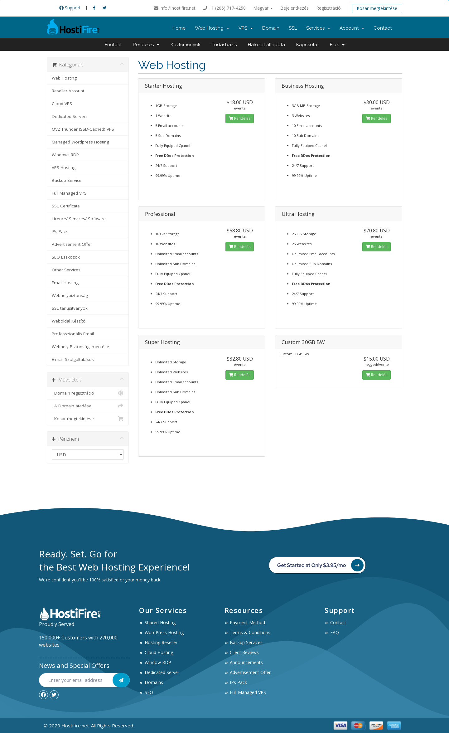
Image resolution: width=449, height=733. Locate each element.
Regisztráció (328, 8)
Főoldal (113, 44)
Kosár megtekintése (377, 8)
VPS (246, 28)
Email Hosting (65, 282)
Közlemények (185, 44)
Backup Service (66, 180)
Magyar (263, 8)
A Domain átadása (88, 406)
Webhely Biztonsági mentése (80, 346)
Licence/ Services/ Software (79, 218)
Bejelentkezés (294, 8)
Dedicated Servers (70, 116)
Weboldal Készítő (68, 321)
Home (179, 28)
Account (352, 28)
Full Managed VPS (69, 193)
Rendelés (146, 44)
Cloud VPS (62, 103)
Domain (270, 28)
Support (70, 8)
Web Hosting (212, 28)
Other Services (66, 270)
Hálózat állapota (266, 44)
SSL (293, 28)
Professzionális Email (73, 334)
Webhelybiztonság (70, 295)
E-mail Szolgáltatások (73, 359)
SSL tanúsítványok (70, 308)
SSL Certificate (66, 206)
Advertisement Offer (72, 244)
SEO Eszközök (66, 257)
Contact (383, 28)
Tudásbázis (224, 44)
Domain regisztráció (88, 393)
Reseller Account (68, 91)
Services (318, 28)
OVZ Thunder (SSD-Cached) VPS (83, 129)
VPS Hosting (63, 167)
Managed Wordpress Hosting (80, 142)
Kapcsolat (307, 44)
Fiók (337, 44)
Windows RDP (65, 155)
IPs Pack (60, 231)
